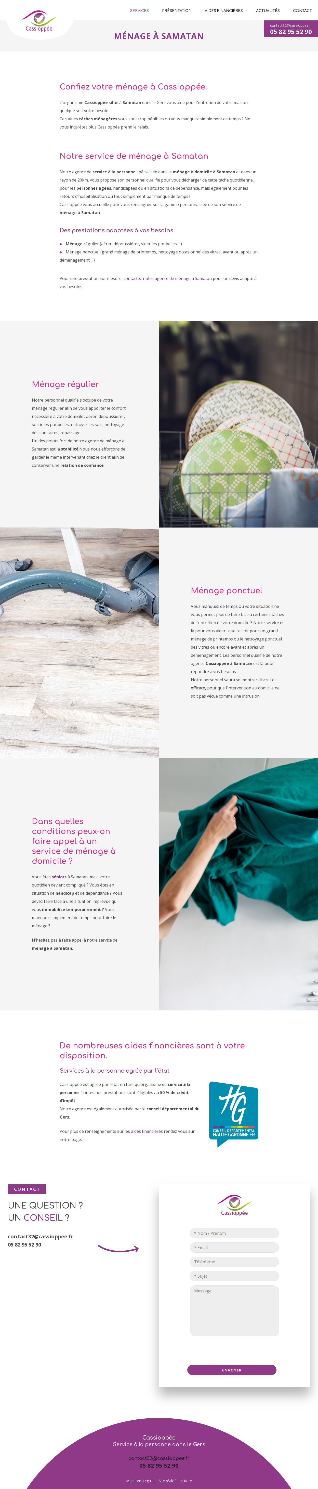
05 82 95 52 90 (291, 31)
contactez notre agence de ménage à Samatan (168, 278)
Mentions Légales (140, 1480)
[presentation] (234, 1350)
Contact (302, 11)
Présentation (177, 11)
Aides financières (224, 11)
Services (139, 11)
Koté (188, 1480)
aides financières (147, 1131)
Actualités (268, 11)
